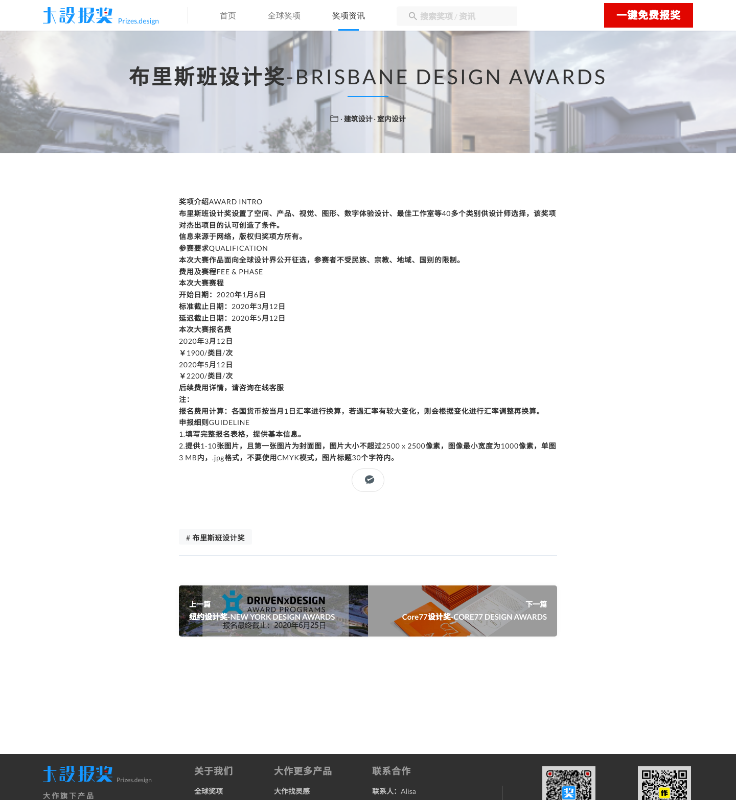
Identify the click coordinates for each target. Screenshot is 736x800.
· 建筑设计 (357, 118)
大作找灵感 (292, 791)
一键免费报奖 (648, 15)
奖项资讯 (348, 16)
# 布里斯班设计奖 (215, 537)
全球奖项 (284, 16)
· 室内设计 (390, 118)
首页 (228, 16)
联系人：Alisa (394, 791)
